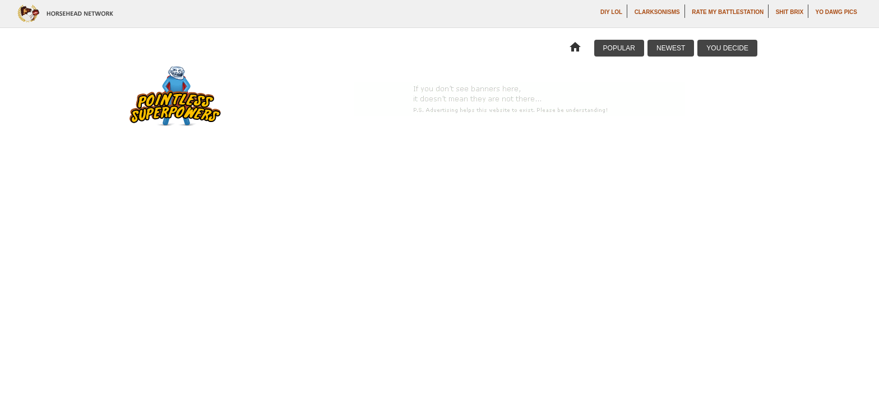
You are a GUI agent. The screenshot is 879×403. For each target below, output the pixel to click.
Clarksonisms (657, 12)
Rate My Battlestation (728, 12)
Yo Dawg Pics (836, 12)
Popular (619, 48)
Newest (670, 48)
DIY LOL (611, 12)
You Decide (727, 48)
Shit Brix (789, 12)
